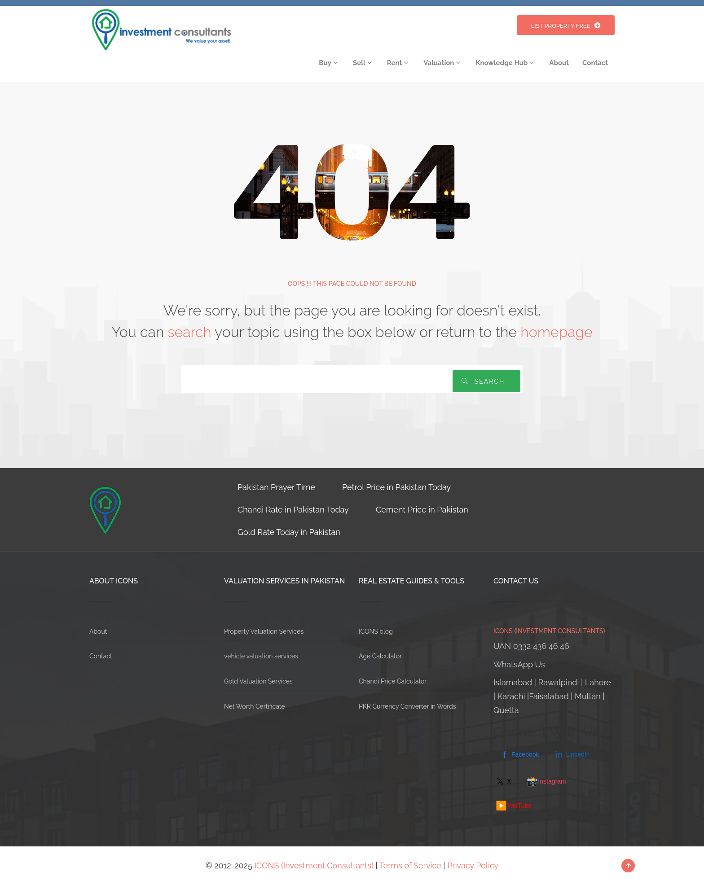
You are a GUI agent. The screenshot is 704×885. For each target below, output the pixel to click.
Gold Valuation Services (258, 681)
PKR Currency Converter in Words (407, 706)
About (98, 631)
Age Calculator (380, 656)
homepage (556, 332)
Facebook (519, 755)
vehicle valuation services (261, 656)
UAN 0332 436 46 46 (531, 646)
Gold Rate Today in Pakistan (289, 532)
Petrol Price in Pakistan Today (396, 487)
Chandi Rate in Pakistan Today (293, 509)
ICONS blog (376, 631)
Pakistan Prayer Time (276, 487)
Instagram (546, 781)
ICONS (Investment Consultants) (314, 865)
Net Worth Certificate (254, 706)
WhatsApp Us (519, 664)
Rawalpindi (558, 682)
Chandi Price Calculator (393, 681)
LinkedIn (572, 755)
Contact (100, 656)
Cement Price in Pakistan (422, 509)
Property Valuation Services (264, 631)
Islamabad (512, 682)
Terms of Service (410, 865)
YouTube (514, 805)
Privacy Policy (472, 865)
